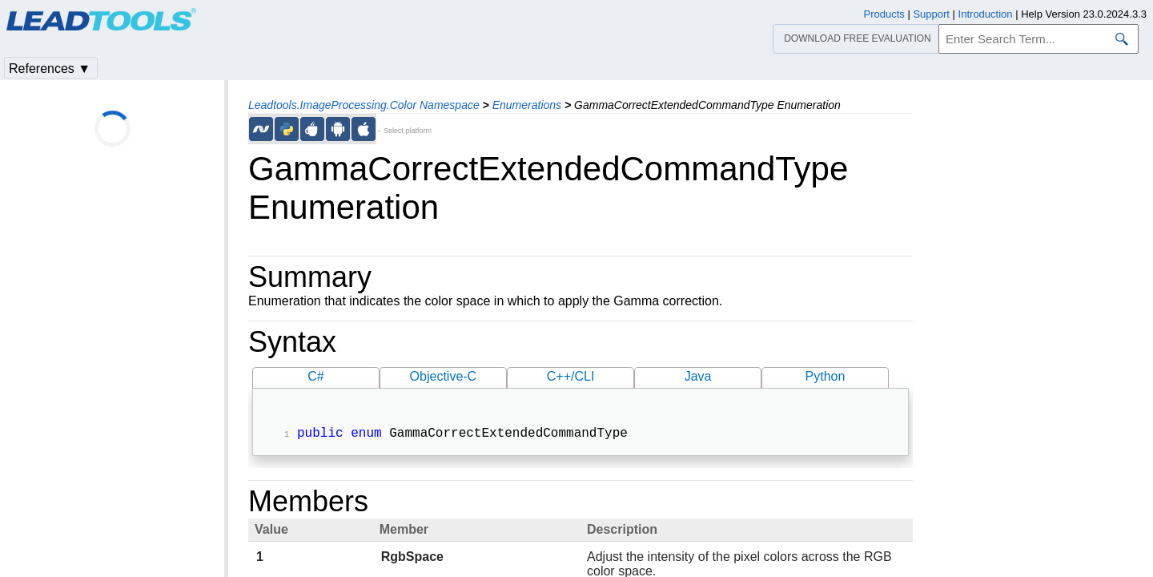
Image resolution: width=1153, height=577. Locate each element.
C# (315, 376)
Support (931, 14)
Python (825, 376)
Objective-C (443, 376)
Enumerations (526, 105)
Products (884, 14)
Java (698, 376)
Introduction (985, 14)
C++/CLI (571, 376)
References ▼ (49, 68)
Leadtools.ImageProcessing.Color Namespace (364, 105)
